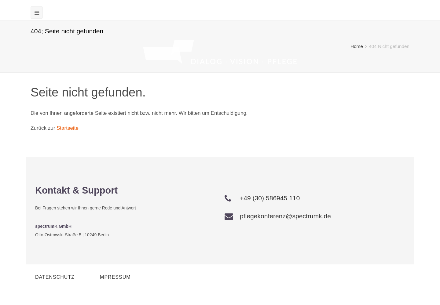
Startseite (68, 128)
